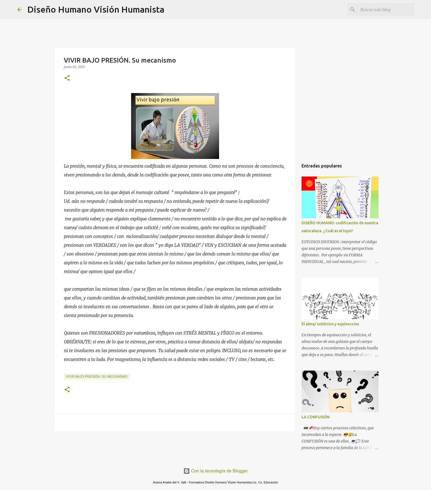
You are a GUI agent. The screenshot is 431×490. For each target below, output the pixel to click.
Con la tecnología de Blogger (215, 471)
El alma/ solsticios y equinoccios (330, 324)
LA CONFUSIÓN (316, 417)
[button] (67, 78)
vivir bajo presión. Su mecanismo (97, 377)
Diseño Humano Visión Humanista (95, 9)
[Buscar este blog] (386, 9)
